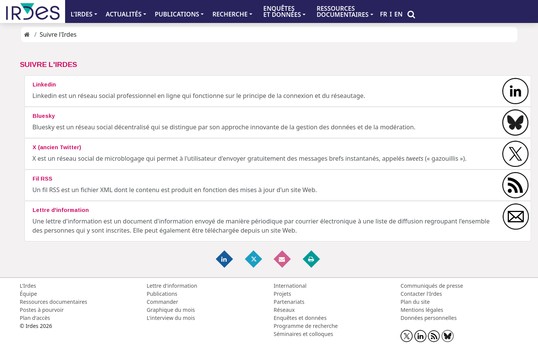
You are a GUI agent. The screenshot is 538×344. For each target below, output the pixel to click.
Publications (162, 293)
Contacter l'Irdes (421, 293)
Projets (282, 293)
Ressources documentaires (53, 301)
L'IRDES (81, 14)
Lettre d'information (172, 285)
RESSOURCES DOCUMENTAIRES (343, 11)
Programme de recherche (306, 325)
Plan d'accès (35, 317)
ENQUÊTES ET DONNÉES (282, 11)
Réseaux (284, 309)
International (290, 285)
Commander (162, 301)
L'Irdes (28, 285)
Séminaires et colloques (303, 333)
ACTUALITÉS (124, 14)
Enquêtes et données (300, 317)
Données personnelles (429, 317)
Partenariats (289, 301)
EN (398, 14)
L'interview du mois (171, 317)
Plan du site (415, 301)
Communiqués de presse (432, 285)
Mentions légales (422, 309)
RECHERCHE (230, 14)
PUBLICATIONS (177, 14)
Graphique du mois (171, 309)
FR (383, 14)
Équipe (28, 293)
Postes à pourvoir (42, 309)
